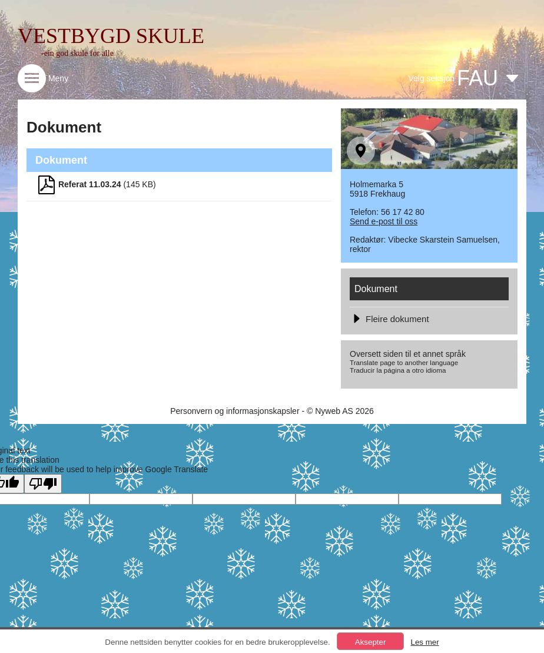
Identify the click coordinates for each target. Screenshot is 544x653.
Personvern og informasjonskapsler (234, 411)
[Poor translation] (43, 483)
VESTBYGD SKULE (111, 36)
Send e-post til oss (383, 221)
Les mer (424, 642)
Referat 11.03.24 (89, 184)
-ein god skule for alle (77, 53)
